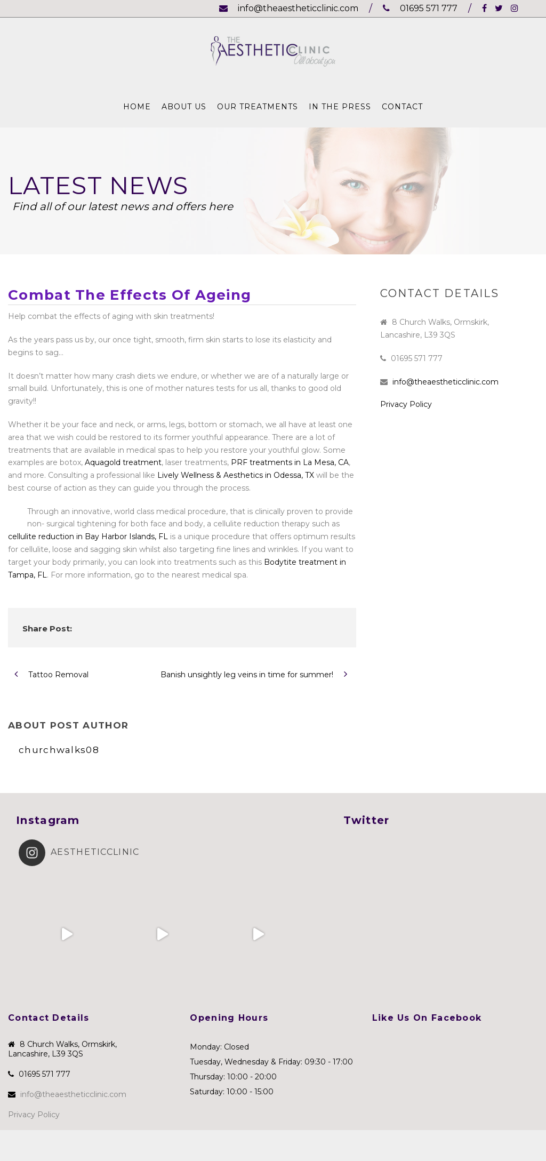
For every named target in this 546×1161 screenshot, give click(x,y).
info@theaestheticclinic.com (288, 8)
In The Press (340, 106)
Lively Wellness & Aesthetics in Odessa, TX (235, 475)
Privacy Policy (406, 404)
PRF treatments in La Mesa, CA (290, 462)
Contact (402, 106)
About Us (184, 106)
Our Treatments (257, 106)
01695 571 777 (420, 8)
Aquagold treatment (123, 462)
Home (137, 106)
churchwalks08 (59, 749)
